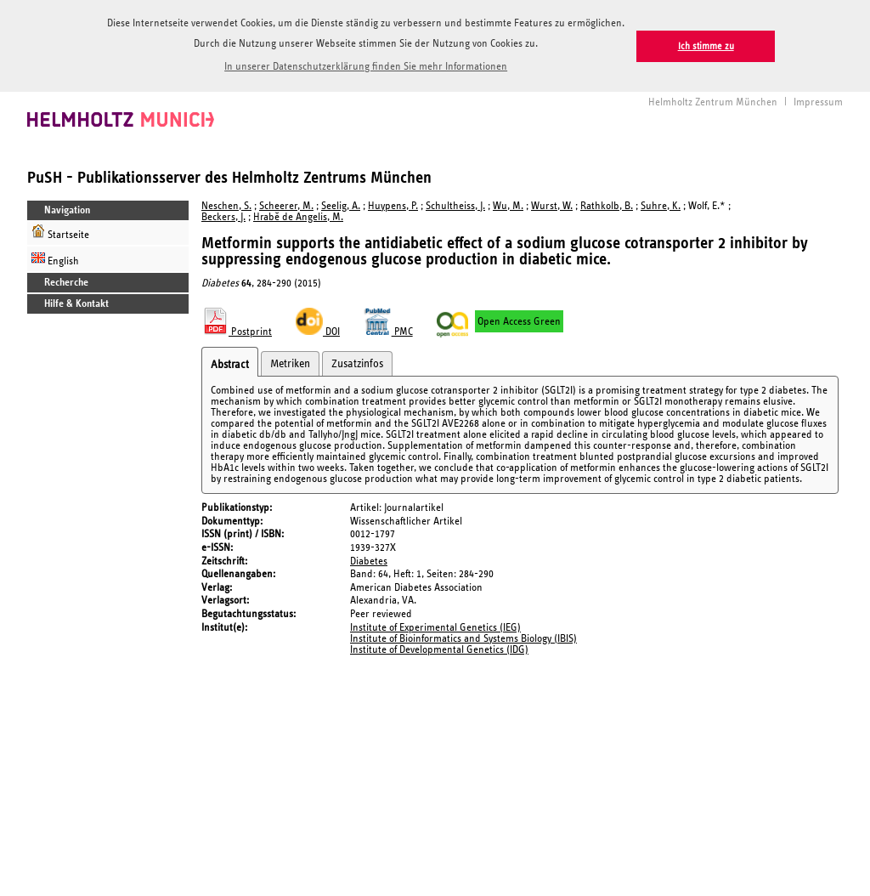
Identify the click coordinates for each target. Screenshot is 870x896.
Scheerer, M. (286, 204)
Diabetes (368, 559)
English (55, 257)
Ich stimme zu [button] (706, 46)
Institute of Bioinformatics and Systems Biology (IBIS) (463, 637)
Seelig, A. (340, 204)
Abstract (230, 363)
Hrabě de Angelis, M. (298, 215)
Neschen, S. (226, 204)
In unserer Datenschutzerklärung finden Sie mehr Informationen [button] (365, 66)
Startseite (60, 231)
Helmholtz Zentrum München (712, 100)
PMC (388, 330)
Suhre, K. (661, 204)
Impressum (818, 100)
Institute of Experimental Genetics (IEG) (435, 626)
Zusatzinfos (357, 362)
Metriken (290, 362)
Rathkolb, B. (606, 204)
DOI (318, 330)
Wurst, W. (552, 204)
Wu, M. (508, 204)
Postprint (236, 330)
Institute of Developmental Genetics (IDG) (439, 648)
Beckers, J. (223, 215)
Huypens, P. (393, 204)
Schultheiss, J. (455, 204)
